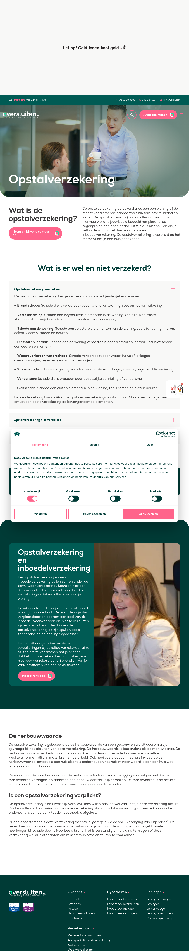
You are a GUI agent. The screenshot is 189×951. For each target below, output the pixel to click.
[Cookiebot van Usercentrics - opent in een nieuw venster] (158, 434)
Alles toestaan (148, 513)
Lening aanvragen (160, 899)
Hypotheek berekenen (122, 899)
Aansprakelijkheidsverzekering (89, 940)
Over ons (74, 904)
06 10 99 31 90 (127, 100)
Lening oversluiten (160, 913)
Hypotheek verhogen (122, 913)
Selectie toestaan (94, 513)
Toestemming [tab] (39, 444)
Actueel (73, 909)
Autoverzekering (79, 945)
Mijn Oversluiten (171, 100)
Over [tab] (150, 444)
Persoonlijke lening (160, 918)
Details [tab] (94, 444)
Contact (73, 899)
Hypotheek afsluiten (121, 909)
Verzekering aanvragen (84, 935)
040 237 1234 (149, 100)
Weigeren (40, 513)
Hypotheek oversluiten (123, 904)
